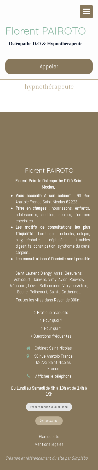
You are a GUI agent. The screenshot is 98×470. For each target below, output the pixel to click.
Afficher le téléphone (53, 376)
